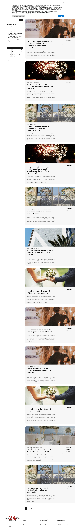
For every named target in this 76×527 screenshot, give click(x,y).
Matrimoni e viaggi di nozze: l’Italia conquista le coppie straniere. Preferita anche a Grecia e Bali (39, 160)
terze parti (28, 7)
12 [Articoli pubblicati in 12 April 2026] (21, 51)
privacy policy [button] (43, 5)
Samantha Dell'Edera (33, 429)
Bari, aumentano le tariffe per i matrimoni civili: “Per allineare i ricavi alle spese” (39, 200)
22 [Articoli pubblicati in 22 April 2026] (12, 54)
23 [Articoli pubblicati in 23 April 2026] (14, 54)
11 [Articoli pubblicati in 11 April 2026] (19, 51)
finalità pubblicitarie (18, 9)
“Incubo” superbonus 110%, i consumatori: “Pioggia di (27, 510)
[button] (63, 2)
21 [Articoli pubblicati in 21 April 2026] (10, 54)
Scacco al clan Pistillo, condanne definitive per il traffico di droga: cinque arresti (15, 37)
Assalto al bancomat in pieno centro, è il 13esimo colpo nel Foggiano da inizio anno (14, 31)
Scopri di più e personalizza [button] (19, 16)
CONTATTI (24, 523)
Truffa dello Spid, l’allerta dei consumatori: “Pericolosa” (28, 516)
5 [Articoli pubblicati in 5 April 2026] (21, 49)
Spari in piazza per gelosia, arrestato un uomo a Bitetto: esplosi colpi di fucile (15, 34)
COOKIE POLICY (19, 523)
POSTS (69, 42)
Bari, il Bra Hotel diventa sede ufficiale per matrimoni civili (39, 278)
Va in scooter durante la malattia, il (64, 509)
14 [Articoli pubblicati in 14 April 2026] (10, 53)
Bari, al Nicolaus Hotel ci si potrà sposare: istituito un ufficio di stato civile (40, 239)
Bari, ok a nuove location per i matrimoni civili (40, 392)
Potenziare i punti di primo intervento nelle (45, 504)
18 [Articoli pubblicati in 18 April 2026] (19, 53)
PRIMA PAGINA (7, 523)
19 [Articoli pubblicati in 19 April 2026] (21, 53)
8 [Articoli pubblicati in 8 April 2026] (12, 51)
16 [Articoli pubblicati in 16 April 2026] (14, 53)
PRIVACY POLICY (12, 523)
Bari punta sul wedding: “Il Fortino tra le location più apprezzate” (40, 470)
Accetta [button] (61, 16)
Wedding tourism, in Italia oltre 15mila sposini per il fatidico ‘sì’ (39, 316)
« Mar (8, 60)
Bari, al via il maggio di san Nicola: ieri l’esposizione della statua (14, 27)
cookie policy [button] (43, 6)
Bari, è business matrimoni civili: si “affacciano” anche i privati (38, 432)
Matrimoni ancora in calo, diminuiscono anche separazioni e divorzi (39, 82)
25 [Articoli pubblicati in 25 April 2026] (19, 54)
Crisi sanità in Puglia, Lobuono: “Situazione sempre (46, 498)
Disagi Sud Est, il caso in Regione (47, 509)
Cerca (21, 19)
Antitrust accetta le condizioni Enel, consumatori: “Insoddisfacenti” (29, 504)
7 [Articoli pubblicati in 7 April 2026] (10, 51)
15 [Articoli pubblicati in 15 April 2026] (12, 53)
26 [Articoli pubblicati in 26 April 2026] (21, 54)
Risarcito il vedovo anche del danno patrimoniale (63, 498)
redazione (31, 39)
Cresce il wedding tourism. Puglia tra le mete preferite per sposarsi (39, 354)
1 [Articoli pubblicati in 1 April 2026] (12, 49)
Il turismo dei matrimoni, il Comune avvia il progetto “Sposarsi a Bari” (38, 122)
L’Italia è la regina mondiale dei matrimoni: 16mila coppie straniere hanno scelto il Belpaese (38, 43)
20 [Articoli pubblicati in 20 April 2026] (8, 54)
